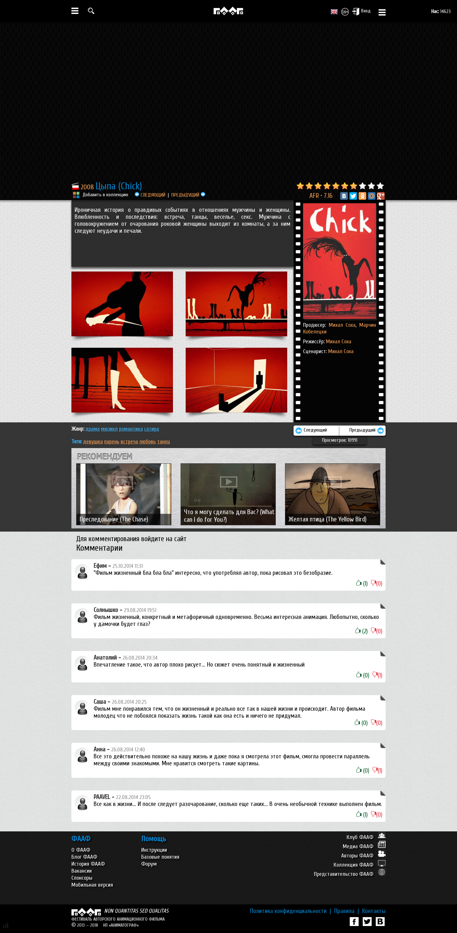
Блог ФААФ (84, 857)
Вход (361, 11)
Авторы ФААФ (363, 855)
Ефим (100, 565)
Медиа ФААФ (364, 846)
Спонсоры (81, 878)
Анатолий (105, 657)
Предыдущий (366, 430)
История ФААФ (88, 864)
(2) (361, 631)
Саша (100, 701)
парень (111, 441)
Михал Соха (342, 325)
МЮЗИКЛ (109, 429)
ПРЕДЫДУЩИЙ (188, 195)
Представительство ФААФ (350, 874)
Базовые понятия (160, 857)
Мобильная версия (92, 885)
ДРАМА (92, 429)
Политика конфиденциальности (290, 911)
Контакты (374, 911)
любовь (147, 441)
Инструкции (154, 850)
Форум (149, 864)
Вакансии (81, 871)
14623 (441, 11)
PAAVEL (102, 797)
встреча (129, 441)
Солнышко (106, 610)
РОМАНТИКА (131, 429)
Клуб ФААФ (366, 837)
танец (163, 441)
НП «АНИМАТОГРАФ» (121, 925)
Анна (99, 749)
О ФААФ (80, 850)
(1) (362, 583)
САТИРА (151, 429)
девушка (93, 441)
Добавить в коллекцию (105, 195)
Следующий (311, 430)
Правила (346, 911)
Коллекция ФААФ (360, 865)
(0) (376, 583)
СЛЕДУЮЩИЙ (150, 195)
